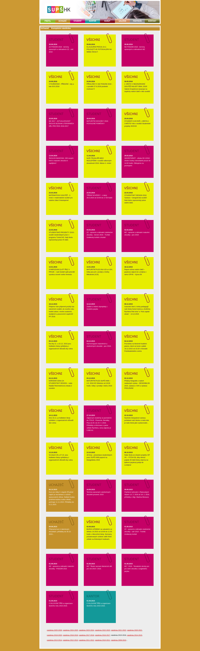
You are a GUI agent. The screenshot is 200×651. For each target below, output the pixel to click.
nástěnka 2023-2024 (86, 630)
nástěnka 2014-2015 (134, 635)
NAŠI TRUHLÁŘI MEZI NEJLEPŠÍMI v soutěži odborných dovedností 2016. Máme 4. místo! (99, 160)
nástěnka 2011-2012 (86, 640)
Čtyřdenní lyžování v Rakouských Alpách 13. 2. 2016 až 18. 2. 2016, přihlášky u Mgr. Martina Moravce (137, 494)
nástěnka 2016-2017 (102, 635)
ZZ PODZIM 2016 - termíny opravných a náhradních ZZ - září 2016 (61, 49)
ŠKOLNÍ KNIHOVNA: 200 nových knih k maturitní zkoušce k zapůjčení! (61, 160)
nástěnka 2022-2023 (102, 630)
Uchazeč (45, 28)
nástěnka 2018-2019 (70, 635)
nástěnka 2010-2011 (102, 640)
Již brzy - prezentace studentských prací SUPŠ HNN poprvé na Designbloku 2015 (99, 457)
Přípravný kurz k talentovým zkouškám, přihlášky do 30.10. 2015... (60, 531)
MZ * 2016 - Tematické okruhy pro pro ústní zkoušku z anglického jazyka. (136, 568)
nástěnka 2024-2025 (70, 630)
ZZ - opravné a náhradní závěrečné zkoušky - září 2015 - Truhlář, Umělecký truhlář (137, 531)
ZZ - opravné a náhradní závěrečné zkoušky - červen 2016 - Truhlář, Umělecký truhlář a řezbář (100, 234)
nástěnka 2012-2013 (70, 640)
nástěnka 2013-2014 (54, 640)
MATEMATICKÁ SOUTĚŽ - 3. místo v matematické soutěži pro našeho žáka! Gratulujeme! (61, 197)
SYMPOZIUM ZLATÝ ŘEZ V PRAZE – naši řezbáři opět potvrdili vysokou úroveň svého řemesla (62, 272)
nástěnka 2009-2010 (118, 640)
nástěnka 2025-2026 (54, 630)
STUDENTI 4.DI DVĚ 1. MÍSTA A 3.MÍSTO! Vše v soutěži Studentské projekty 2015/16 (137, 123)
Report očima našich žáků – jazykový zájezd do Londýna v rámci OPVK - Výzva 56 (135, 272)
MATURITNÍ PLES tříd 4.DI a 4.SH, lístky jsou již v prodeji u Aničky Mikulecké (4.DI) (99, 272)
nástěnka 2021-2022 (118, 630)
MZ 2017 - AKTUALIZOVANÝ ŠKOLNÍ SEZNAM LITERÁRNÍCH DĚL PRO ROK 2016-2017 (61, 123)
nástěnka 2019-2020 (54, 635)
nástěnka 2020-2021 (134, 630)
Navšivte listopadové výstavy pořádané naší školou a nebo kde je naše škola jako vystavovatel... (136, 420)
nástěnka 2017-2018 (86, 635)
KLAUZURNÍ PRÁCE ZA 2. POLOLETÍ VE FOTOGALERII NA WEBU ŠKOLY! (99, 49)
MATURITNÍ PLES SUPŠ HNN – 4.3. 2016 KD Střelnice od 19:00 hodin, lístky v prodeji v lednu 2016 (99, 383)
